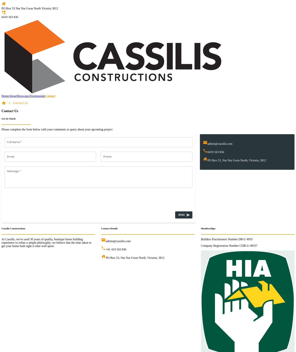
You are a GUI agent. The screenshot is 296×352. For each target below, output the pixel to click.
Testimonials (37, 96)
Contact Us (20, 103)
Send (183, 214)
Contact (50, 96)
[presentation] (33, 199)
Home (5, 96)
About (12, 96)
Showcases (23, 96)
